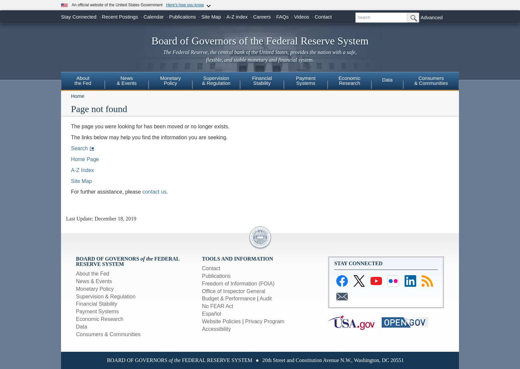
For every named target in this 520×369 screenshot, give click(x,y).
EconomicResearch (349, 80)
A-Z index (237, 17)
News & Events (127, 80)
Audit (266, 298)
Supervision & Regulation (106, 296)
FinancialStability (262, 80)
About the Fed (92, 274)
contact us (154, 192)
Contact (323, 17)
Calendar (154, 17)
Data (387, 80)
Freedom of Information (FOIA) (238, 283)
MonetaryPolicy (170, 80)
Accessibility (216, 329)
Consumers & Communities (108, 334)
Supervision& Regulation (216, 80)
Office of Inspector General (233, 291)
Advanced (432, 17)
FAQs (282, 17)
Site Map (211, 17)
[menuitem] (83, 81)
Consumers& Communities (431, 80)
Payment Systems (97, 311)
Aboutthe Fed (83, 80)
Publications (182, 17)
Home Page (85, 159)
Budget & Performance (229, 298)
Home (77, 96)
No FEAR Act (217, 306)
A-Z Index (82, 170)
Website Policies (221, 321)
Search (79, 148)
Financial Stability (96, 304)
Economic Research (99, 319)
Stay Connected (79, 17)
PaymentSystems (305, 80)
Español (211, 314)
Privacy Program (264, 321)
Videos (301, 17)
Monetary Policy (95, 289)
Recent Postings (120, 17)
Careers (262, 17)
